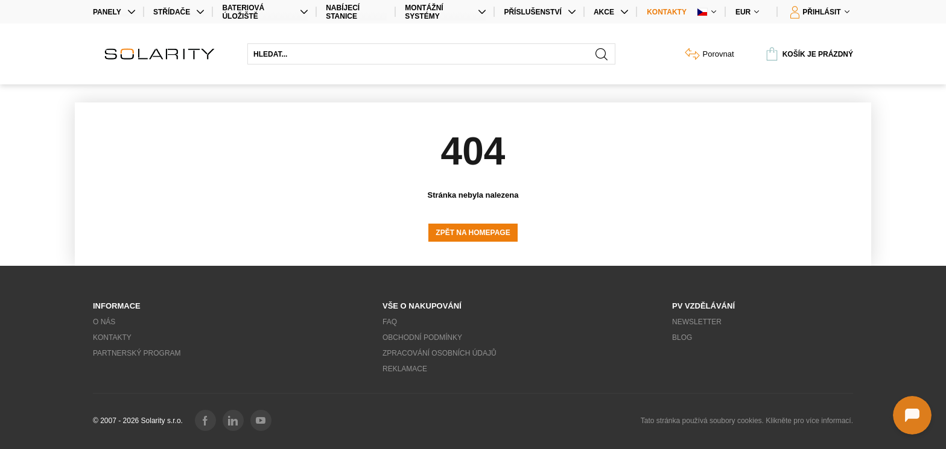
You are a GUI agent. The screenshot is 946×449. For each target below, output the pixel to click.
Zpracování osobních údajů (440, 353)
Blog (682, 337)
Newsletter (697, 322)
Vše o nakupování (422, 305)
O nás (104, 322)
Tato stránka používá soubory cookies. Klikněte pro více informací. (747, 420)
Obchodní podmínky (422, 337)
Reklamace (405, 369)
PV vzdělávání (703, 305)
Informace (117, 305)
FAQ (390, 322)
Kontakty (667, 12)
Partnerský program (137, 353)
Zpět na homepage (473, 232)
